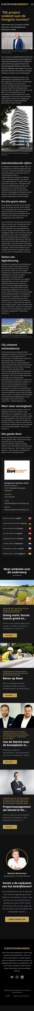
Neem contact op (17, 919)
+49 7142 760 (9, 497)
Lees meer (10, 635)
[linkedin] (22, 977)
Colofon (7, 996)
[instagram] (17, 977)
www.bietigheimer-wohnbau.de (16, 510)
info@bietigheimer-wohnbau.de (16, 503)
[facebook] (12, 977)
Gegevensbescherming (21, 996)
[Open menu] (31, 4)
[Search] (28, 4)
